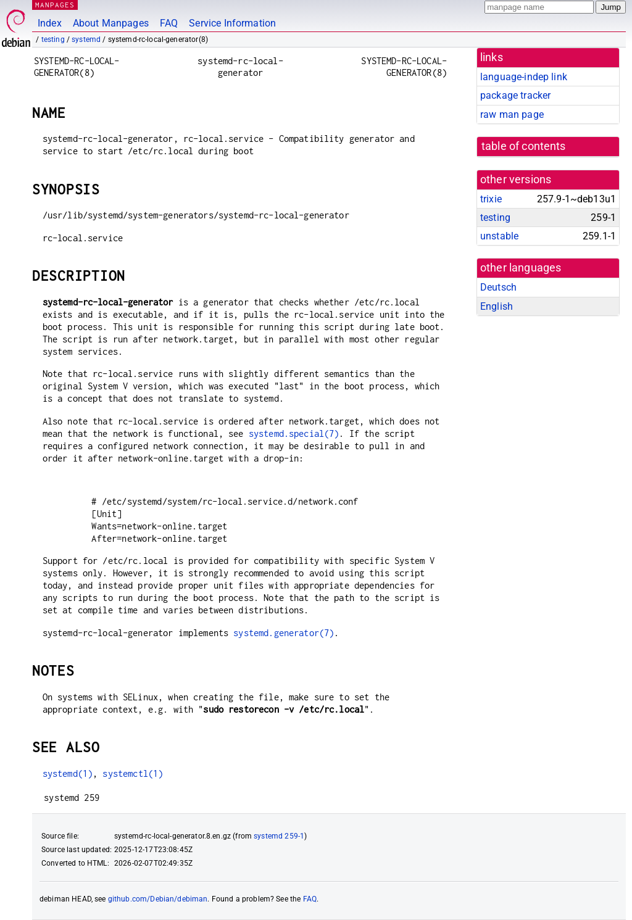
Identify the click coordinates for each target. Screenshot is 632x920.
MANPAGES (55, 5)
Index (50, 23)
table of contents (523, 146)
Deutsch (498, 287)
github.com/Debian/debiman (158, 899)
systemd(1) (68, 773)
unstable (499, 236)
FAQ (169, 23)
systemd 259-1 (279, 836)
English (496, 306)
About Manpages (111, 23)
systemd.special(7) (294, 433)
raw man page (512, 114)
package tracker (515, 95)
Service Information (232, 23)
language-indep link (523, 77)
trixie (491, 199)
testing (53, 39)
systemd (86, 39)
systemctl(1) (132, 773)
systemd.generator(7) (283, 633)
